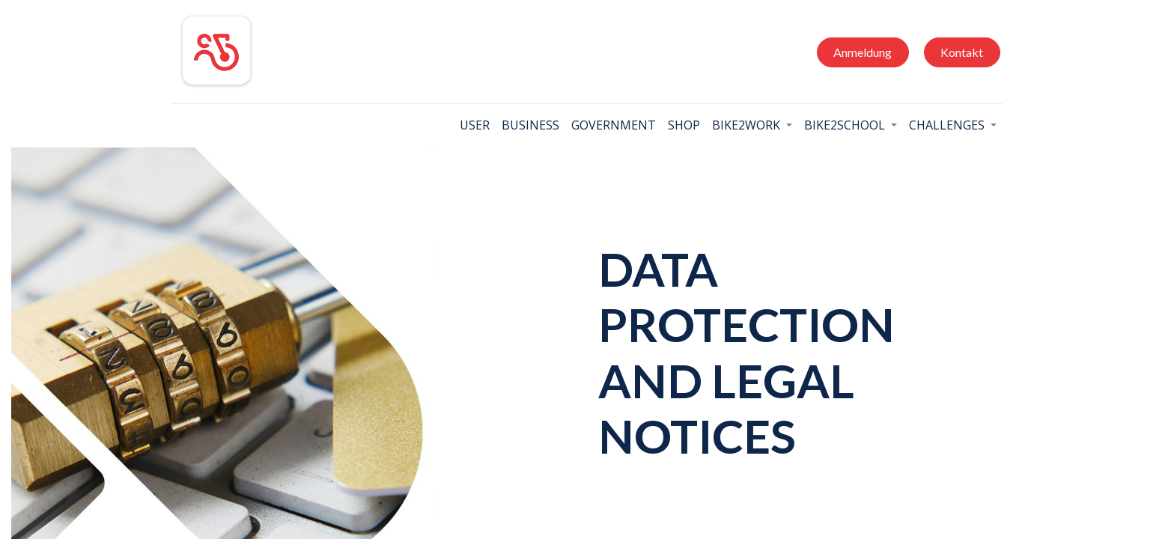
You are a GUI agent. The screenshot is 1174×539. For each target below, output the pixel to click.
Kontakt (961, 52)
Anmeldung (862, 52)
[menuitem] (475, 125)
